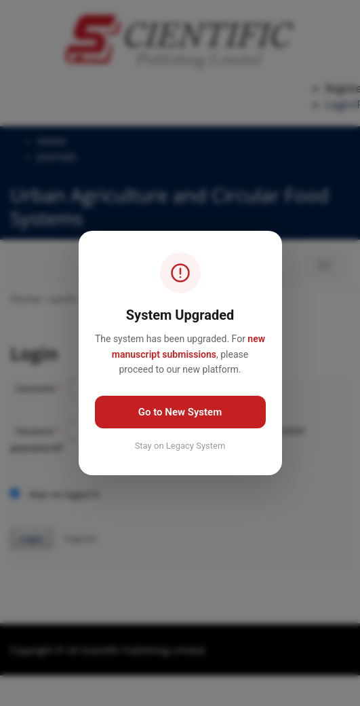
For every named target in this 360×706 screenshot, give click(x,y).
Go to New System (180, 412)
